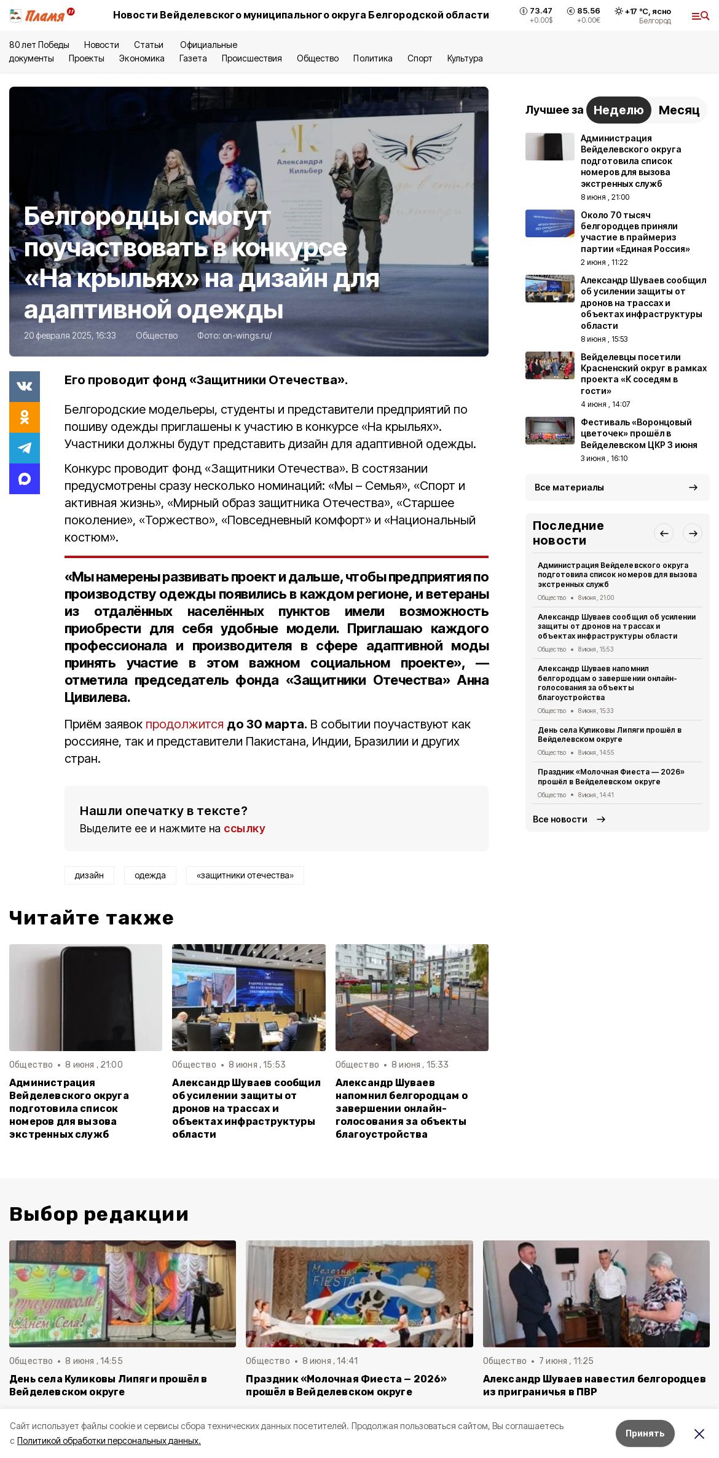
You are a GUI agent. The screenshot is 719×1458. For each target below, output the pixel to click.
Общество (318, 58)
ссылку (244, 828)
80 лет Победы (39, 44)
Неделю (619, 110)
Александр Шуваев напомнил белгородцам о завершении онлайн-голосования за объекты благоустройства (402, 1108)
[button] (664, 533)
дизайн (89, 875)
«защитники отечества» (245, 875)
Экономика (141, 58)
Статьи (149, 44)
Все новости (560, 819)
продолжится (186, 724)
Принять (645, 1433)
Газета (193, 58)
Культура (465, 58)
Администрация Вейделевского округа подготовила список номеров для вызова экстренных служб (69, 1108)
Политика (372, 58)
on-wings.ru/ (247, 335)
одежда (150, 875)
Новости (101, 44)
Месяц (679, 110)
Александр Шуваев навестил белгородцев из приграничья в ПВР (594, 1385)
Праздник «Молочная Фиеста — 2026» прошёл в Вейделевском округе (611, 776)
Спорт (420, 58)
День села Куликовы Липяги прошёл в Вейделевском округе (610, 734)
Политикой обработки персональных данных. (109, 1440)
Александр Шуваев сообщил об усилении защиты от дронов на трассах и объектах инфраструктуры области (246, 1108)
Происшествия (252, 58)
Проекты (86, 58)
